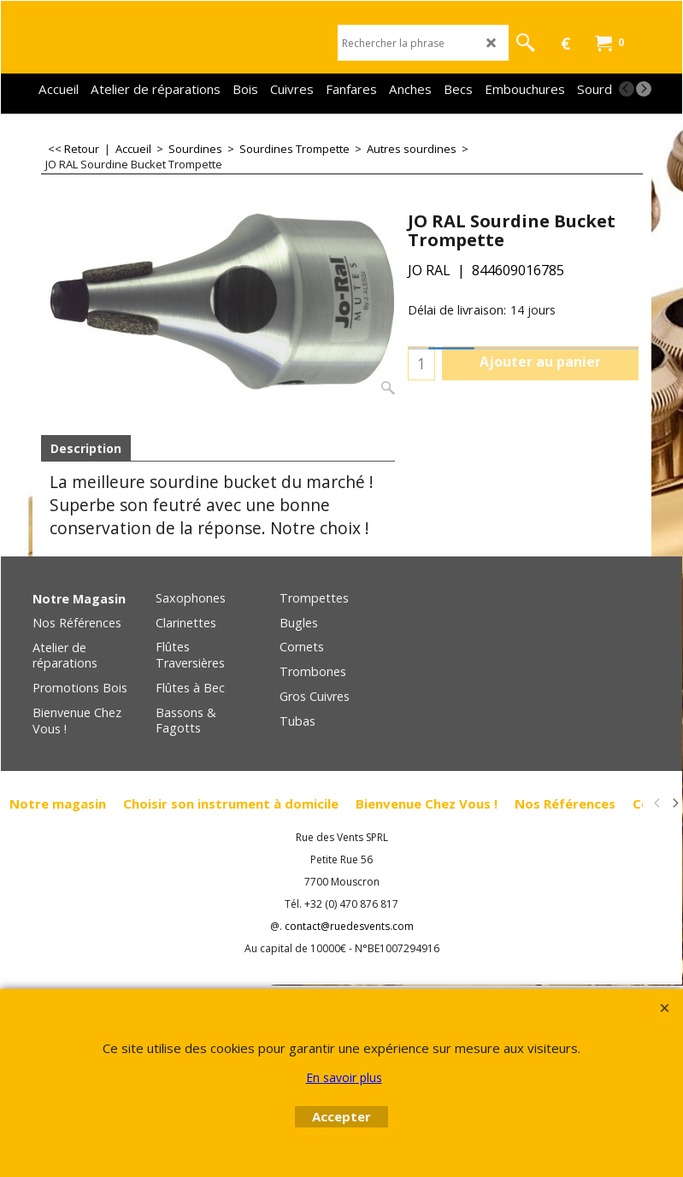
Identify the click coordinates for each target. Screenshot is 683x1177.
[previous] (626, 89)
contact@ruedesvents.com (349, 926)
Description (85, 448)
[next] (643, 89)
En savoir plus (344, 1077)
